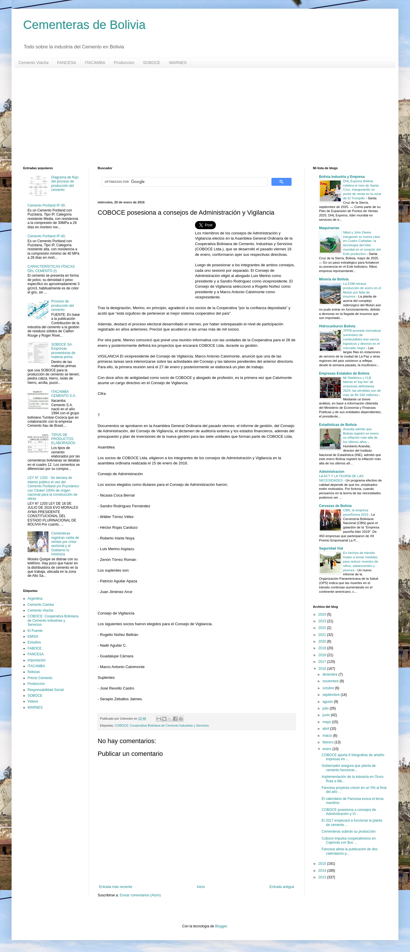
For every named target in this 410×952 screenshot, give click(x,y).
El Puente (35, 631)
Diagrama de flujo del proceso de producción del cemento (65, 183)
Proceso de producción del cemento (62, 305)
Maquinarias (329, 228)
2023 (322, 621)
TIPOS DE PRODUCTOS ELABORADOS (63, 439)
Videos (33, 701)
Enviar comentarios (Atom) (140, 895)
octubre (328, 688)
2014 (322, 871)
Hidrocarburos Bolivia (337, 326)
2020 (322, 641)
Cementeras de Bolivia (84, 25)
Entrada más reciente (115, 887)
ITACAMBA (95, 62)
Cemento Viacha (33, 62)
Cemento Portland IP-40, (47, 236)
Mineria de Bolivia (334, 279)
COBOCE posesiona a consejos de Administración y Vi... (349, 812)
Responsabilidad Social (46, 690)
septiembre (331, 695)
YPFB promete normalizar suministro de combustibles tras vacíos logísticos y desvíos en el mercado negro (362, 339)
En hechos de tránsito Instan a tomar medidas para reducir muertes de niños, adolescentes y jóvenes (360, 561)
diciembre (330, 674)
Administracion (331, 472)
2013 (322, 877)
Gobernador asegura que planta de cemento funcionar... (349, 768)
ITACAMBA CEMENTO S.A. (63, 394)
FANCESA (66, 62)
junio (326, 715)
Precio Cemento (40, 678)
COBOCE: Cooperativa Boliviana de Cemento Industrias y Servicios (162, 725)
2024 (322, 614)
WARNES (178, 62)
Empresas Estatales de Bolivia (344, 373)
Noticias (34, 672)
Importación (37, 660)
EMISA (33, 636)
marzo (327, 736)
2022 (322, 628)
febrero (328, 742)
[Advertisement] (197, 117)
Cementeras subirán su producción (349, 831)
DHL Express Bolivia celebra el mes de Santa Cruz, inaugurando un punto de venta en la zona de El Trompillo (362, 189)
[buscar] (184, 182)
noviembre (331, 681)
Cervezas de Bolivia (335, 506)
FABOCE (35, 648)
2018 (322, 655)
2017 (322, 662)
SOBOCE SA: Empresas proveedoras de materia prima (63, 350)
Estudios (34, 642)
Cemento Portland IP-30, (47, 205)
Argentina (35, 599)
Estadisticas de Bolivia (338, 425)
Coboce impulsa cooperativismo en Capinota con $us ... (349, 840)
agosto (328, 702)
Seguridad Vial (331, 548)
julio (326, 708)
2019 (322, 648)
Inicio (201, 887)
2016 (322, 669)
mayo (327, 722)
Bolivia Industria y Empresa (342, 177)
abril (326, 729)
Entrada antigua (281, 887)
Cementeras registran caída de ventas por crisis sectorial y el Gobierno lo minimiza (65, 543)
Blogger (221, 926)
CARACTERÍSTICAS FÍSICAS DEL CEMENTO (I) (51, 269)
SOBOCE (151, 62)
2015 (322, 864)
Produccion (124, 62)
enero (327, 749)
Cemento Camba (41, 605)
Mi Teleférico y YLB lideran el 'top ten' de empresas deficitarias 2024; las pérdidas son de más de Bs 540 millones (362, 386)
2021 (322, 635)
